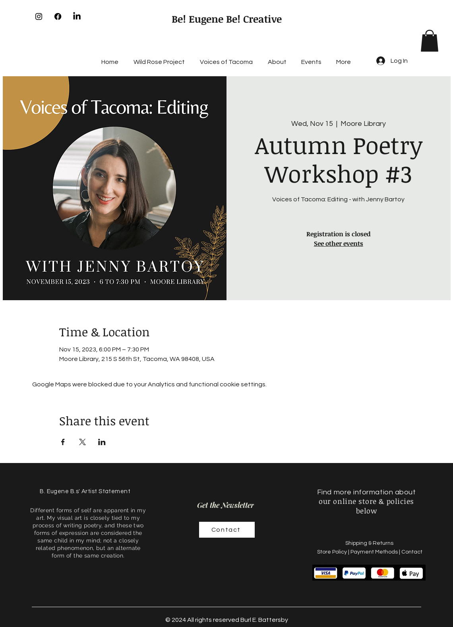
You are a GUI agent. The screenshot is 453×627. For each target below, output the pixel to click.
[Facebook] (57, 16)
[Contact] (227, 530)
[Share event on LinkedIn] (102, 442)
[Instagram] (38, 16)
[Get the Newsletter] (225, 505)
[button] (429, 41)
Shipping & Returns (370, 543)
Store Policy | (333, 552)
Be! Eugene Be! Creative (227, 18)
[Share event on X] (82, 442)
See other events (338, 243)
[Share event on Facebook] (63, 442)
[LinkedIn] (76, 16)
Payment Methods (374, 552)
